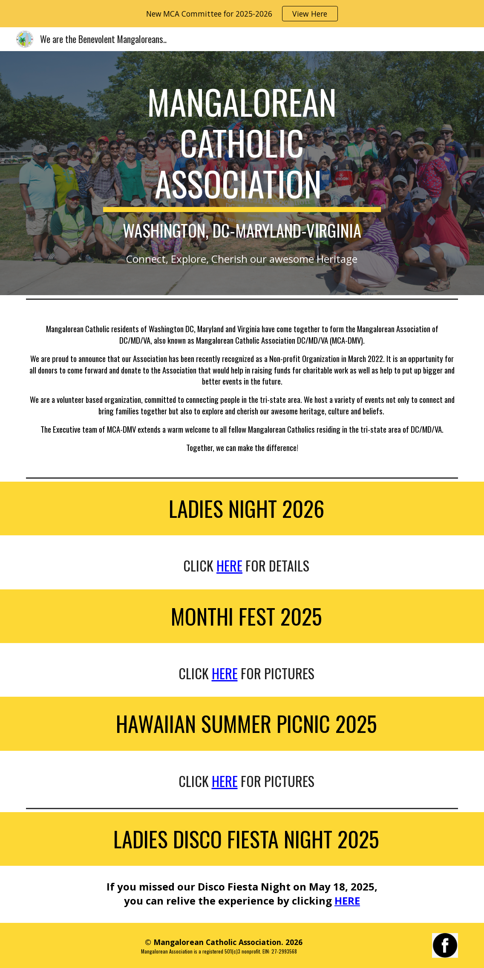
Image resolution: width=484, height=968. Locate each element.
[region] (242, 13)
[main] (242, 160)
